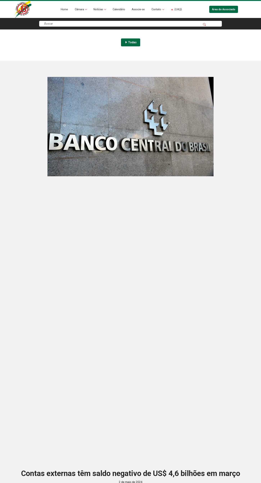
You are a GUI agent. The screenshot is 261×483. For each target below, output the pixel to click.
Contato (157, 9)
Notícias (98, 9)
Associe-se (138, 9)
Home (64, 9)
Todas (131, 42)
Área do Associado (223, 9)
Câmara (80, 9)
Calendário (119, 9)
